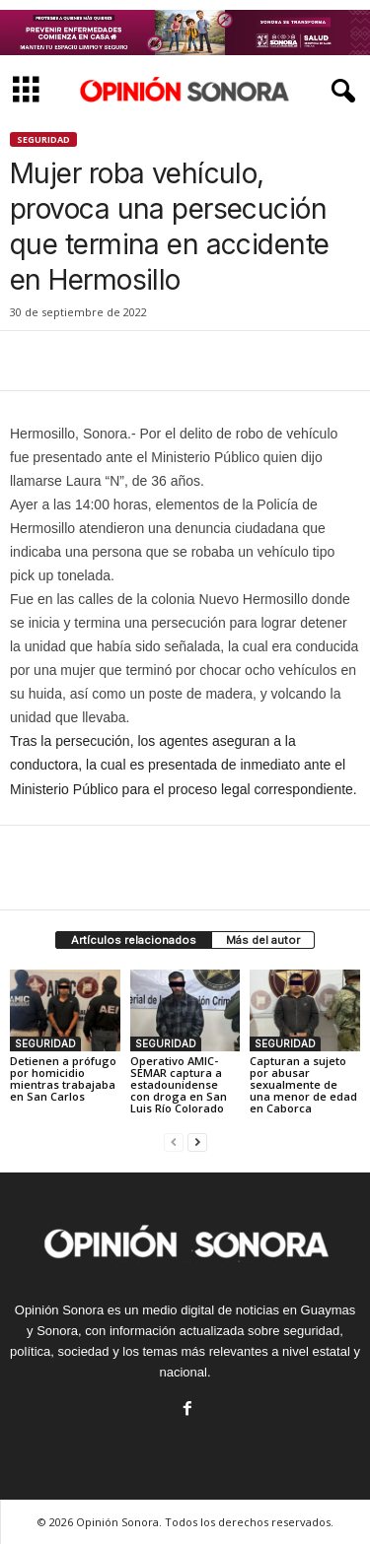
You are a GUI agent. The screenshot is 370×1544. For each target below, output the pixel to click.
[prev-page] (174, 1141)
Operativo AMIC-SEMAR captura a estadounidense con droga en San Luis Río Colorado (178, 1084)
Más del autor (263, 940)
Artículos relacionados (133, 940)
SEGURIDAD (43, 139)
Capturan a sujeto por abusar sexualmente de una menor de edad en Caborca (303, 1084)
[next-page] (197, 1141)
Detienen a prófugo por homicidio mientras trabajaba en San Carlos (63, 1078)
